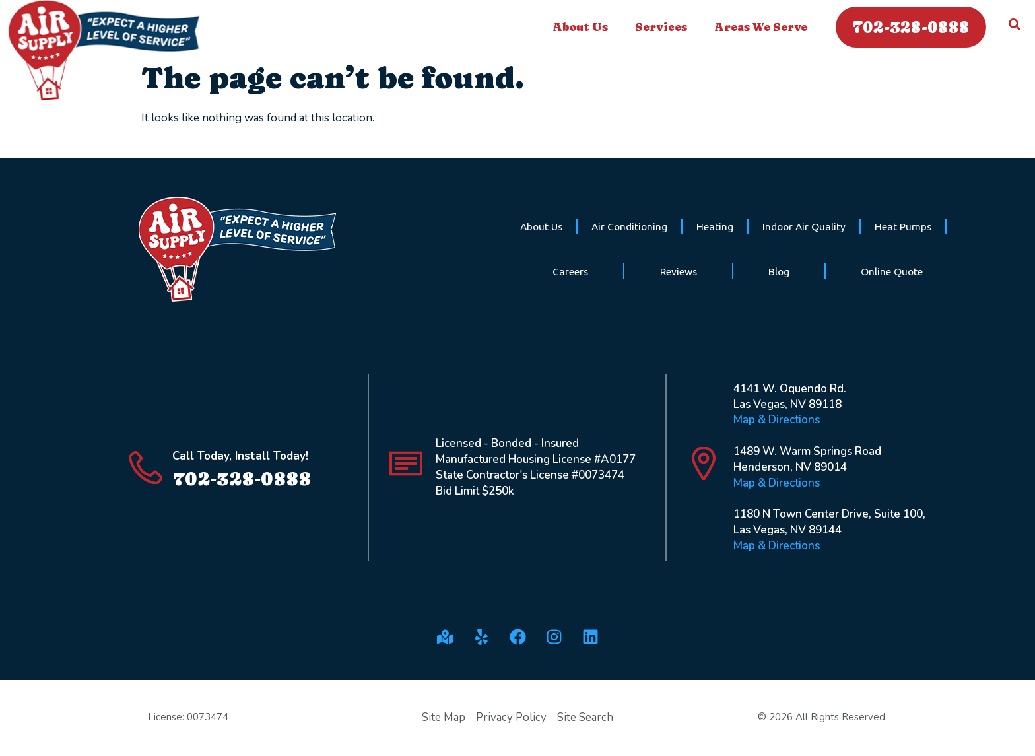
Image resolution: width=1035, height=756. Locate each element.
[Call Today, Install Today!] (145, 467)
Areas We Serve (764, 27)
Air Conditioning (629, 226)
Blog (778, 271)
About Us (583, 27)
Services (664, 27)
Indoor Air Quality (804, 226)
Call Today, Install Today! (240, 456)
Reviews (678, 271)
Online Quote (892, 271)
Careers (570, 271)
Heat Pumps (903, 226)
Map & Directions (776, 419)
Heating (714, 226)
